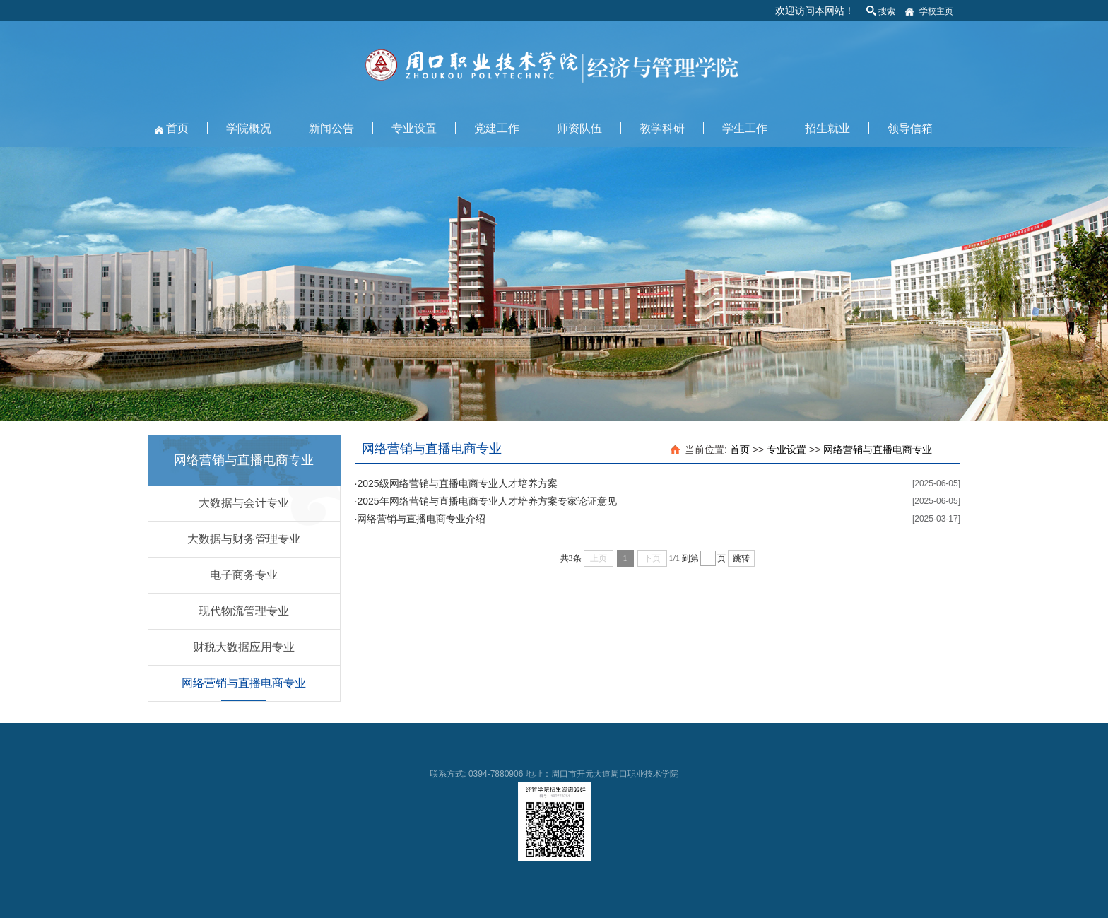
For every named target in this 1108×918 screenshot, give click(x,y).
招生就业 (827, 128)
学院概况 (248, 128)
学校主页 (936, 11)
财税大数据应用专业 (244, 647)
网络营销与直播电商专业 (244, 683)
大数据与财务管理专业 (243, 539)
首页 (177, 128)
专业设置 (414, 128)
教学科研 (662, 128)
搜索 (886, 11)
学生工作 (744, 128)
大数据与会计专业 (244, 503)
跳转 (741, 558)
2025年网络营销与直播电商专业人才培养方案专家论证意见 (486, 501)
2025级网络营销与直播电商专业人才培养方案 (457, 483)
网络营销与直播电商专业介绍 (421, 518)
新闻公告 (331, 128)
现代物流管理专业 (244, 611)
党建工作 (496, 128)
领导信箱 (910, 128)
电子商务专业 (244, 575)
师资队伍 (579, 128)
